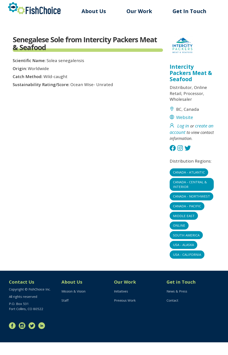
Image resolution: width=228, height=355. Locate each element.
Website (184, 120)
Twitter (32, 338)
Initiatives (121, 304)
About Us (95, 11)
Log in (183, 128)
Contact (172, 313)
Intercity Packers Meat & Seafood (191, 73)
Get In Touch (190, 11)
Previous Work (125, 313)
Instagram (23, 338)
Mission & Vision (73, 304)
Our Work (140, 11)
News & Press (178, 304)
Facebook (13, 338)
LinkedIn (42, 338)
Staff (65, 313)
